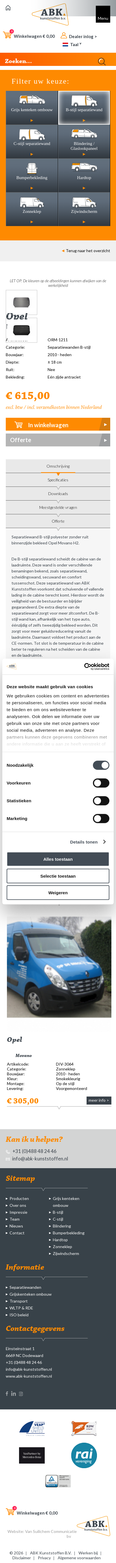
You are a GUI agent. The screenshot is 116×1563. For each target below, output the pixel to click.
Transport (19, 1301)
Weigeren (58, 892)
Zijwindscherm (66, 1253)
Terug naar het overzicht (86, 250)
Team (15, 1219)
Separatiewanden (25, 1287)
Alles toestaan (58, 859)
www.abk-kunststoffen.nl (29, 1376)
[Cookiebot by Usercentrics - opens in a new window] (84, 666)
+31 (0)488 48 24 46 (31, 1151)
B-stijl (58, 1212)
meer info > (99, 1100)
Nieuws (16, 1225)
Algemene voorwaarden (79, 1557)
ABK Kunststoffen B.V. (51, 1552)
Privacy (44, 1557)
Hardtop (60, 1239)
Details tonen (84, 841)
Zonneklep (62, 1246)
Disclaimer (21, 1557)
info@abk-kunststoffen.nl (37, 1159)
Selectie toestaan (58, 875)
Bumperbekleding (69, 1232)
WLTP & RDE (21, 1307)
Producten (19, 1198)
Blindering (62, 1225)
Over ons (18, 1205)
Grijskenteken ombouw (31, 1294)
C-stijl (58, 1219)
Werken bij (88, 1552)
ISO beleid (19, 1314)
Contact (17, 1232)
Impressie (18, 1212)
